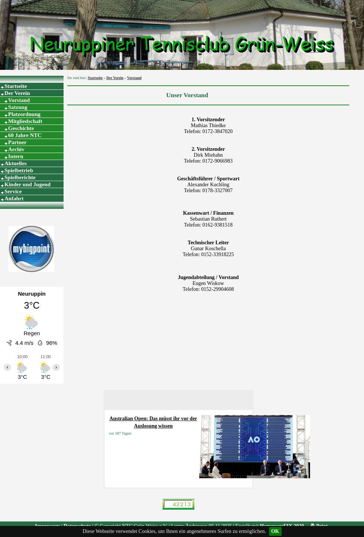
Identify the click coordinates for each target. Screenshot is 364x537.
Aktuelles (15, 163)
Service (13, 191)
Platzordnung (24, 114)
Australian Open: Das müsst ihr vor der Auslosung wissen (153, 422)
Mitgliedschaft (25, 121)
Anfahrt (14, 198)
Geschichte (21, 128)
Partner (17, 142)
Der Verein (17, 93)
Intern (15, 156)
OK (275, 531)
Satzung (17, 107)
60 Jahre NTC (25, 135)
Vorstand (19, 100)
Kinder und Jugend (27, 184)
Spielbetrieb (18, 170)
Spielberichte (19, 177)
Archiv (16, 149)
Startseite (15, 86)
